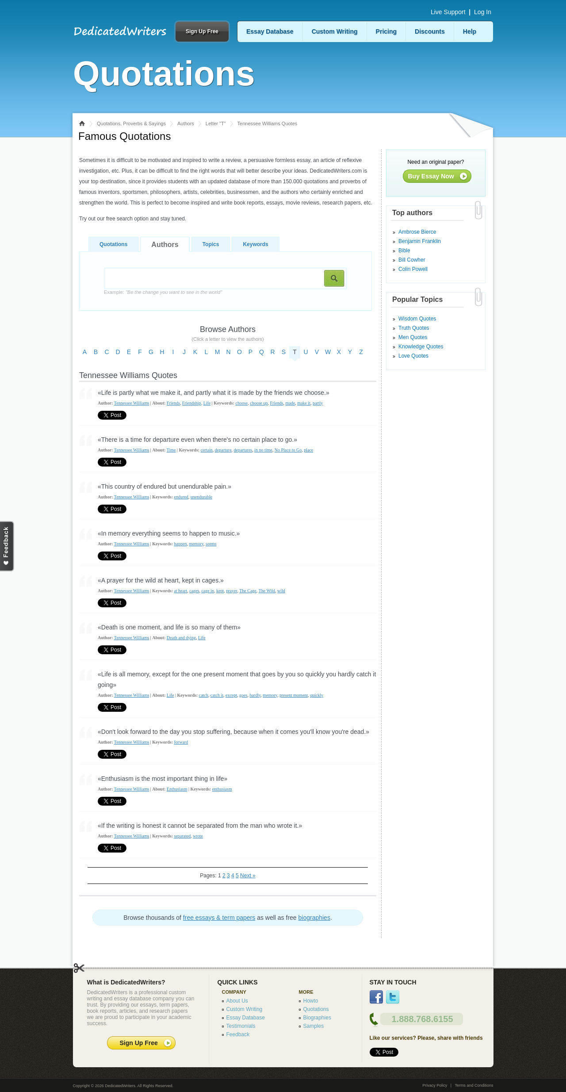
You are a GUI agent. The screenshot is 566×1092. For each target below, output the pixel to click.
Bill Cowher (411, 260)
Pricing (386, 31)
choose (241, 403)
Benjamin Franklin (419, 241)
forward (181, 742)
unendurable (201, 496)
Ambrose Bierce (417, 232)
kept (220, 590)
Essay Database (270, 31)
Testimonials (241, 1026)
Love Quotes (413, 356)
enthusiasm (222, 789)
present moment (293, 695)
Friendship (191, 403)
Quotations (113, 244)
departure (223, 450)
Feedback (238, 1034)
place (308, 450)
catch (203, 695)
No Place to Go (288, 450)
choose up (259, 403)
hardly (254, 695)
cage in (207, 590)
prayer (231, 590)
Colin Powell (413, 269)
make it (303, 403)
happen (180, 543)
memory (196, 543)
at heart (180, 590)
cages (194, 590)
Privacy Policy (434, 1085)
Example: (163, 292)
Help (469, 31)
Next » (248, 875)
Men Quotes (412, 337)
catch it (216, 695)
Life (207, 403)
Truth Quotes (413, 328)
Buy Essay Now (431, 176)
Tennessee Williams (131, 403)
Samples (313, 1026)
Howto (310, 1001)
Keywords (255, 244)
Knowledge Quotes (420, 346)
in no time (263, 450)
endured (181, 496)
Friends (173, 403)
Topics (211, 244)
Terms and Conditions (474, 1085)
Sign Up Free (202, 31)
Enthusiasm (177, 789)
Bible (404, 250)
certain (207, 450)
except (231, 695)
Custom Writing (335, 31)
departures (243, 450)
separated (182, 835)
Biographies (317, 1018)
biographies (314, 917)
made (290, 403)
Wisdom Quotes (417, 319)
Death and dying (181, 637)
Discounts (430, 31)
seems (211, 543)
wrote (198, 835)
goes (243, 695)
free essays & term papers (219, 917)
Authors (185, 123)
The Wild (267, 590)
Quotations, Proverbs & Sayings (131, 123)
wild (281, 590)
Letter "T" (216, 123)
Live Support (448, 11)
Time (171, 450)
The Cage (247, 590)
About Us (237, 1001)
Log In (482, 11)
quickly (316, 695)
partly (318, 403)
